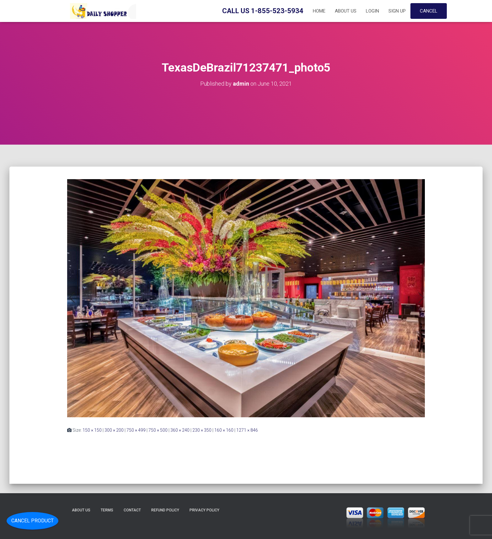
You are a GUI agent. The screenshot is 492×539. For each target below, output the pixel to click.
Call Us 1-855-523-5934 (262, 11)
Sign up (397, 11)
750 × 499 (136, 430)
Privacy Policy (204, 510)
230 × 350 (201, 430)
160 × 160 (223, 430)
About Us (345, 11)
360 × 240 (180, 430)
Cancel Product (32, 521)
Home (319, 11)
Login (372, 11)
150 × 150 (92, 430)
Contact (132, 510)
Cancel (428, 11)
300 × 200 (114, 430)
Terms (107, 510)
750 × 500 (158, 430)
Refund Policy (165, 510)
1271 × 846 (247, 430)
